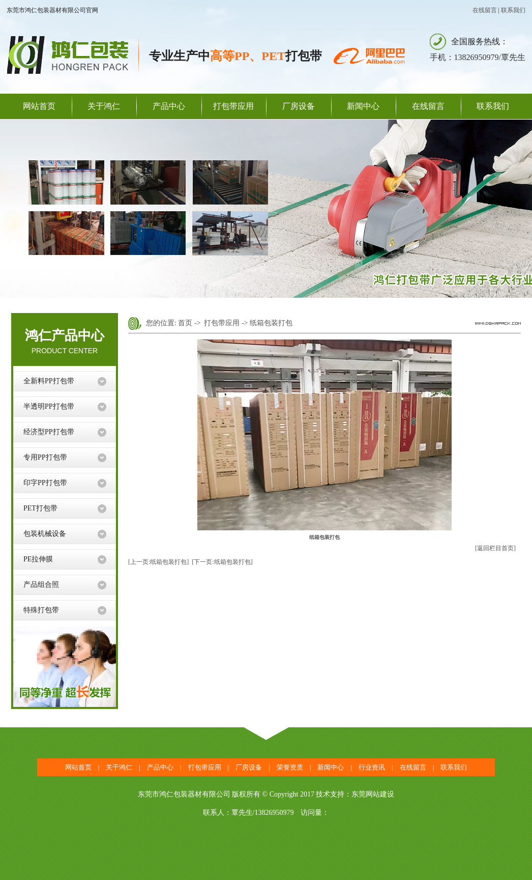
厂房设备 (298, 106)
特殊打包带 (41, 610)
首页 (185, 323)
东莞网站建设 (372, 794)
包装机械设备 (44, 533)
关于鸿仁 (103, 106)
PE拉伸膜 (38, 559)
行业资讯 (372, 767)
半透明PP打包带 (48, 406)
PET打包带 (40, 508)
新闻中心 (363, 106)
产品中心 (169, 106)
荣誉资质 (290, 767)
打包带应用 (233, 106)
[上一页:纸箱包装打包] (158, 561)
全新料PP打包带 (48, 381)
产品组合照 (41, 584)
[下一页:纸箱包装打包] (222, 561)
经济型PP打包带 (48, 432)
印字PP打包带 (45, 483)
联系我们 (513, 10)
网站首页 (39, 106)
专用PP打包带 (45, 457)
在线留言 (484, 10)
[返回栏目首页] (495, 548)
